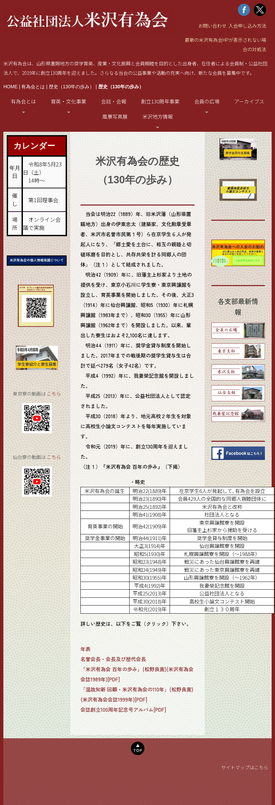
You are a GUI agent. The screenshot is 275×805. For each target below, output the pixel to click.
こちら (54, 393)
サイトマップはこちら (244, 767)
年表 (85, 648)
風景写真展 (115, 116)
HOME (10, 86)
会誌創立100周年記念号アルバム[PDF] (123, 709)
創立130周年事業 (160, 101)
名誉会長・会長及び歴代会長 (113, 658)
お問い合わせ (212, 25)
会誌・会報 (113, 101)
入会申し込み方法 (247, 25)
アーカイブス (249, 101)
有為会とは (33, 86)
